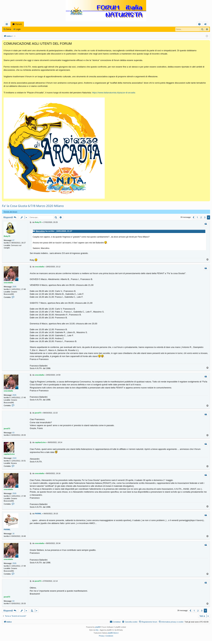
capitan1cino (9, 454)
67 (13, 240)
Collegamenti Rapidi (7, 25)
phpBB (97, 627)
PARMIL (7, 529)
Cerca (8, 29)
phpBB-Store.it (113, 633)
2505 (14, 287)
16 (13, 534)
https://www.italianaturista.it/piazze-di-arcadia (113, 92)
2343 (14, 458)
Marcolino (40, 231)
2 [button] (201, 217)
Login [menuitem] (206, 25)
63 (13, 433)
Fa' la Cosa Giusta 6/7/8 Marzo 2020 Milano (33, 206)
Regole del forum (10, 212)
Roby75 (7, 236)
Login (18, 29)
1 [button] (197, 217)
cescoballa (8, 283)
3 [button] (204, 217)
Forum (18, 24)
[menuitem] (199, 24)
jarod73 (7, 429)
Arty (97, 630)
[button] (193, 217)
